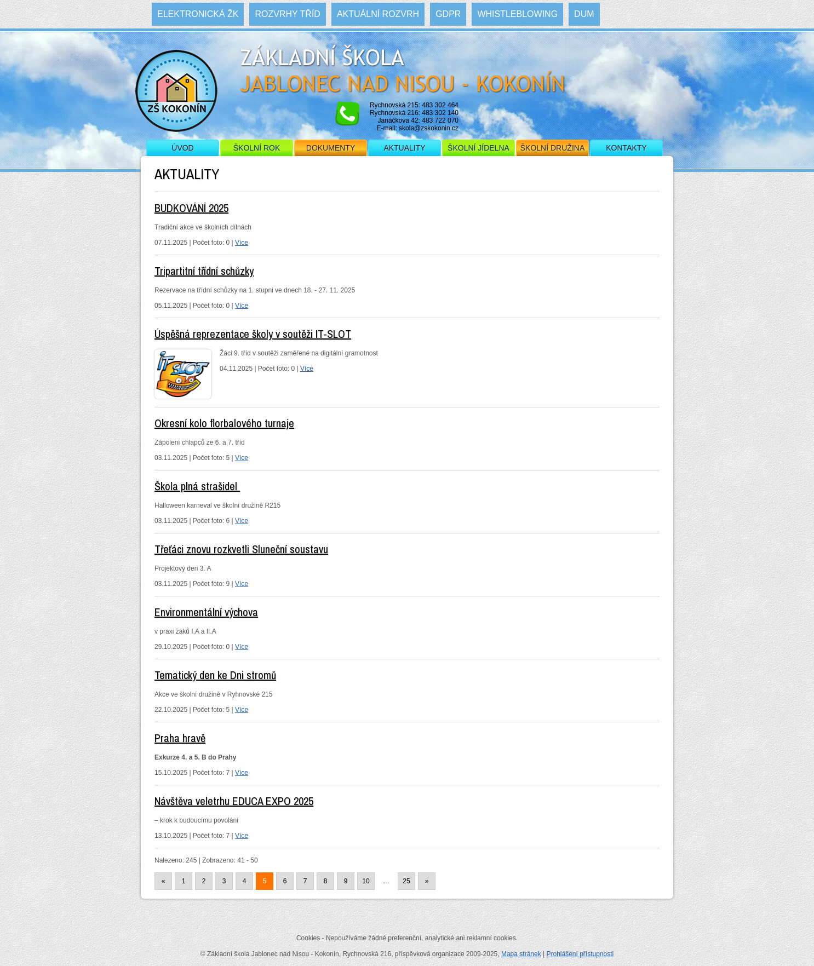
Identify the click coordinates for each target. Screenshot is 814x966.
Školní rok (256, 147)
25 (406, 881)
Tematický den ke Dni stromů (215, 675)
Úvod (182, 147)
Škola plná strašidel (197, 486)
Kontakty (626, 147)
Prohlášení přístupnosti (580, 954)
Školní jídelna (478, 147)
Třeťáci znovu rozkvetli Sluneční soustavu (241, 549)
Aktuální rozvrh (378, 14)
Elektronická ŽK (197, 14)
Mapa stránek (521, 954)
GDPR (448, 14)
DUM (584, 14)
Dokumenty (330, 147)
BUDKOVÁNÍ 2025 (191, 207)
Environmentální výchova (206, 612)
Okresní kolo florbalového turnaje (224, 423)
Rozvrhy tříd (287, 14)
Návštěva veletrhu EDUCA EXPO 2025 (233, 801)
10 (365, 881)
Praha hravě (179, 738)
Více (241, 242)
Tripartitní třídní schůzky (204, 270)
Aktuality (404, 147)
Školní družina (552, 147)
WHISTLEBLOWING (517, 14)
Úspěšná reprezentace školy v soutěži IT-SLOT (252, 333)
